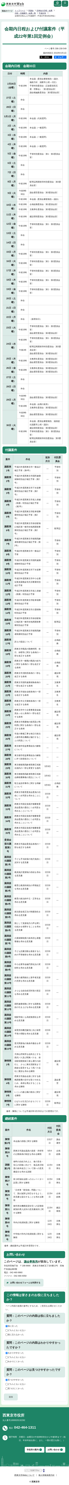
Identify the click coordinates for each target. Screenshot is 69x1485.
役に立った (13, 1326)
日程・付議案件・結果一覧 (25, 13)
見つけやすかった (16, 1380)
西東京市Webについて (24, 1475)
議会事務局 (31, 1261)
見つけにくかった (16, 1388)
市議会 (31, 11)
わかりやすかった (16, 1353)
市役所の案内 (33, 1450)
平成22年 (42, 13)
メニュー (64, 3)
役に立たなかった (16, 1334)
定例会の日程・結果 (44, 11)
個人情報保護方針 (46, 1475)
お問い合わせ (54, 1450)
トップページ (20, 11)
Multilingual (57, 3)
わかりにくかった (16, 1361)
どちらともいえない (17, 1330)
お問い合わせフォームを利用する (25, 1283)
